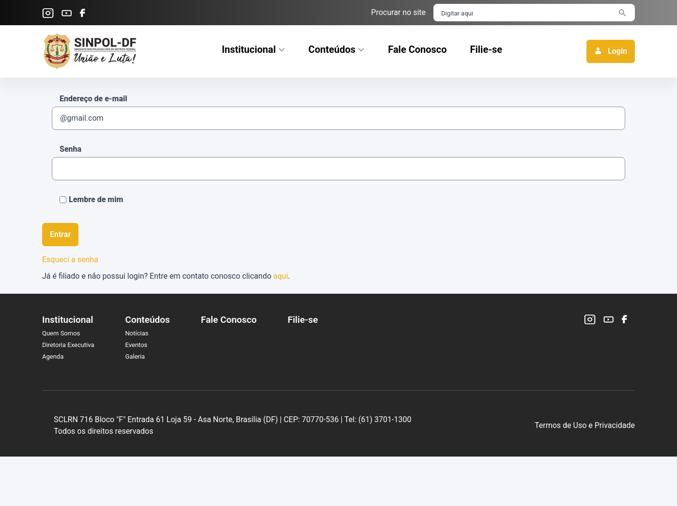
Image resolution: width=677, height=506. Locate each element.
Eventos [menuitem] (136, 344)
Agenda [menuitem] (52, 356)
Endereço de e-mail (93, 98)
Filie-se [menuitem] (303, 319)
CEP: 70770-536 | (385, 444)
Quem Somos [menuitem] (61, 333)
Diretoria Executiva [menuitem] (68, 344)
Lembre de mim (91, 199)
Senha (70, 149)
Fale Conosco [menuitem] (229, 319)
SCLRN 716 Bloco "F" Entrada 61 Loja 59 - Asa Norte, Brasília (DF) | (240, 444)
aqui (280, 276)
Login (610, 51)
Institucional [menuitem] (67, 319)
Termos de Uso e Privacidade (585, 450)
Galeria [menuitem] (135, 356)
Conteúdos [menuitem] (147, 319)
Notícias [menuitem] (137, 333)
